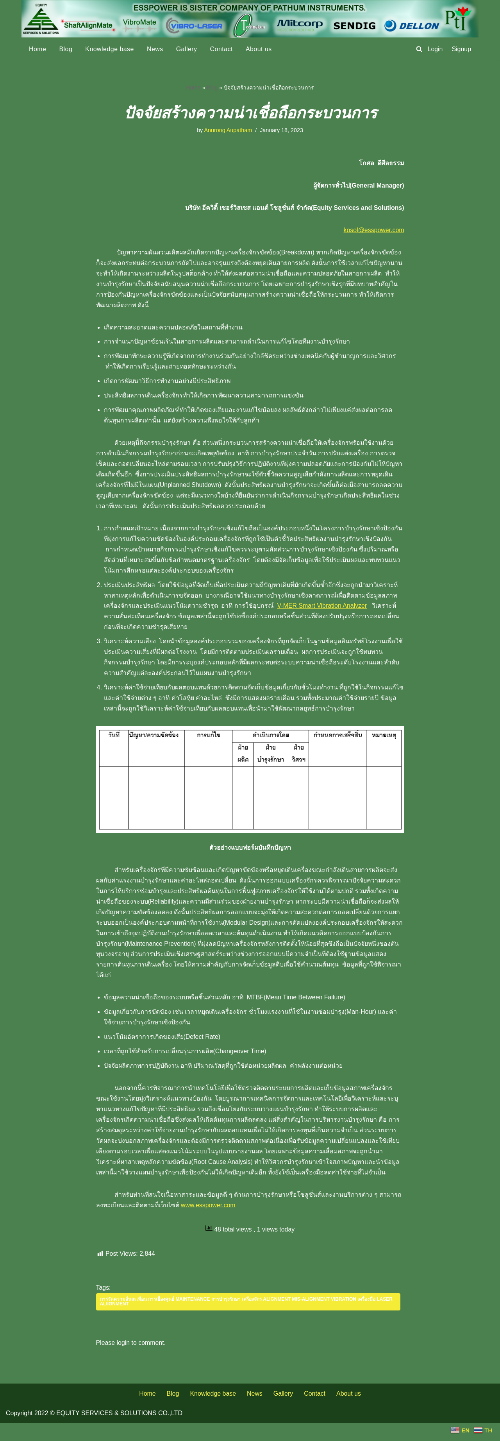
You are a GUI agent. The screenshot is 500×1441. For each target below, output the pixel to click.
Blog (66, 49)
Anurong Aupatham (228, 130)
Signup (461, 49)
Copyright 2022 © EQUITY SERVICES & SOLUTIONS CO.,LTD (94, 1431)
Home (37, 49)
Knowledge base (110, 49)
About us (259, 49)
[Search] (419, 49)
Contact (222, 49)
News (155, 49)
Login (435, 49)
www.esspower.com (232, 1222)
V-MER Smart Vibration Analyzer (324, 609)
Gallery (187, 49)
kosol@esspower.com (373, 230)
